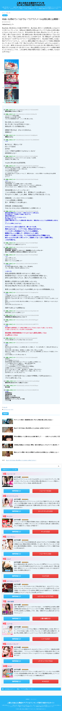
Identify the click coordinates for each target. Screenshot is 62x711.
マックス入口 (45, 531)
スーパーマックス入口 (45, 511)
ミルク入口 (45, 576)
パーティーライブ (12, 644)
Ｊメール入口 (45, 639)
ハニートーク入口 (45, 491)
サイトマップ (33, 699)
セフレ (12, 409)
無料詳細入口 (16, 491)
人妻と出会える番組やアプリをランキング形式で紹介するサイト (31, 703)
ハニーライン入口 (45, 554)
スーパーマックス (12, 496)
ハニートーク (11, 474)
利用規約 (27, 699)
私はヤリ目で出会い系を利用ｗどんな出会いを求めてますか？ (32, 428)
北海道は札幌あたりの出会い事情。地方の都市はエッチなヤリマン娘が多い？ (36, 445)
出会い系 (5, 407)
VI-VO (10, 666)
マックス (9, 516)
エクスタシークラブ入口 (45, 596)
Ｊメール (9, 624)
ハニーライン (11, 537)
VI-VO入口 (45, 681)
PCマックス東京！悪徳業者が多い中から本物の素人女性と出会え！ (33, 420)
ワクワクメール (6, 409)
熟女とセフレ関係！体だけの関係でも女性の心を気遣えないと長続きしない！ (36, 452)
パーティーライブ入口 (45, 661)
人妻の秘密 (10, 601)
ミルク (9, 559)
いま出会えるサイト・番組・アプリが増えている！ (19, 689)
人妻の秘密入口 (45, 618)
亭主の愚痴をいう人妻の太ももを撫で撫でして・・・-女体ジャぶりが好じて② (37, 436)
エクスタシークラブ (13, 581)
